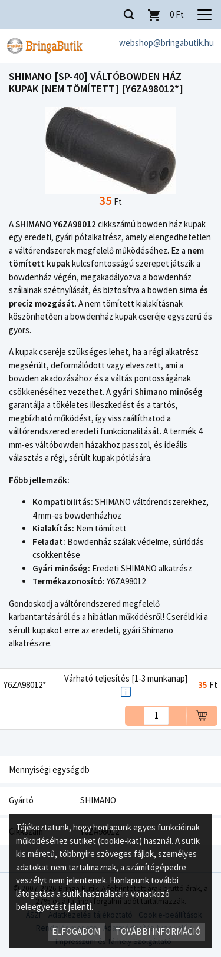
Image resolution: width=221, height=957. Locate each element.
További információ (158, 931)
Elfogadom (76, 931)
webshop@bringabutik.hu (166, 42)
